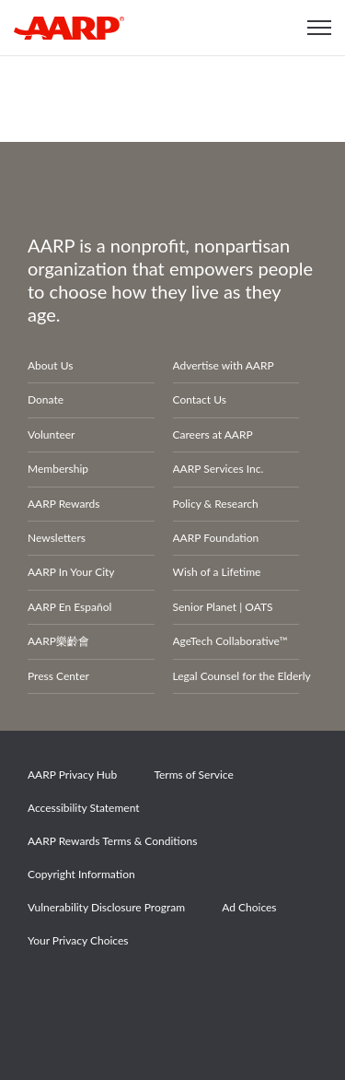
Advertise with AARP (223, 365)
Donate (45, 399)
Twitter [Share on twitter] (114, 992)
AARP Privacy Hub (72, 774)
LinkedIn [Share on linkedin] (241, 992)
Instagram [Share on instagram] (178, 992)
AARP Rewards (64, 504)
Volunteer (51, 434)
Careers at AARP (213, 434)
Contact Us (199, 399)
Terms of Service (193, 774)
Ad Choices (249, 907)
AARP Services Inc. (218, 468)
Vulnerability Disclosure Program (106, 907)
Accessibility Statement (84, 808)
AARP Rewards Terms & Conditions (112, 841)
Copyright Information (81, 874)
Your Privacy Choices (78, 940)
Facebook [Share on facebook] (51, 992)
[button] (319, 27)
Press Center (58, 676)
